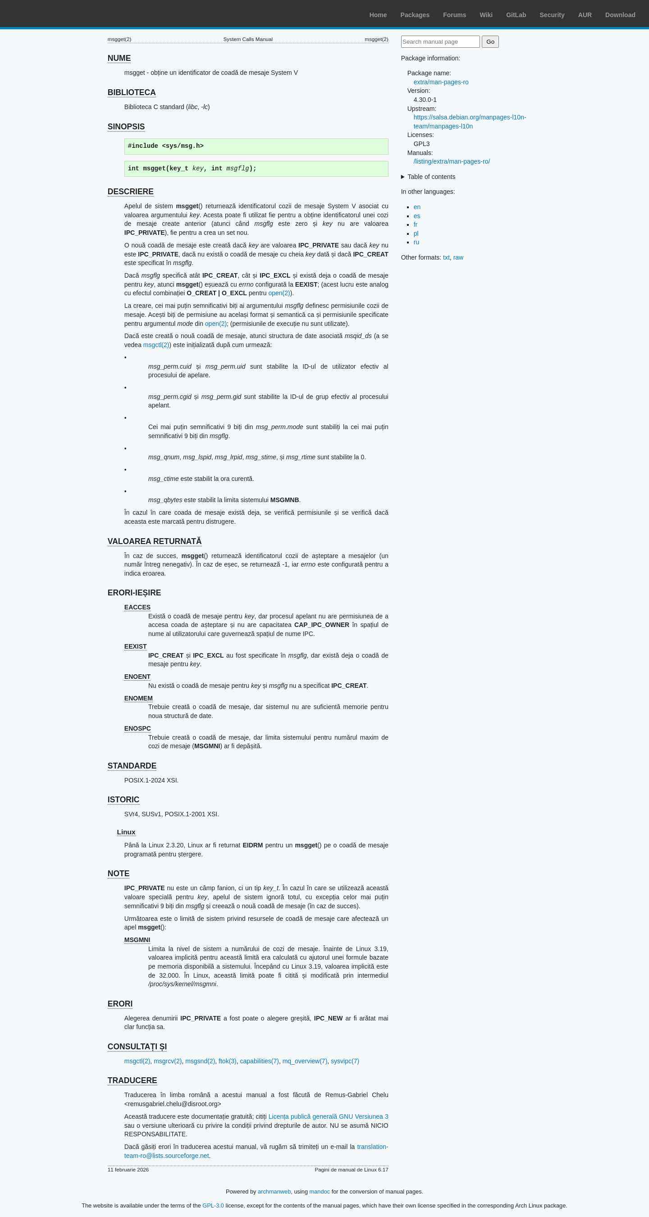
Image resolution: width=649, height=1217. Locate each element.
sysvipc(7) (345, 1061)
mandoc (320, 1191)
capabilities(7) (259, 1061)
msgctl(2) (156, 344)
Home (378, 14)
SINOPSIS (126, 126)
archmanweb (274, 1191)
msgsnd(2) (200, 1061)
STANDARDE (132, 765)
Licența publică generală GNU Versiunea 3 (328, 1116)
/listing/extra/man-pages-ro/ (452, 161)
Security (552, 14)
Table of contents (432, 176)
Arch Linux (49, 14)
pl (416, 233)
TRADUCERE (132, 1080)
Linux (126, 832)
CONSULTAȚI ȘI (137, 1046)
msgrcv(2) (168, 1061)
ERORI (120, 1003)
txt (446, 257)
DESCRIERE (131, 191)
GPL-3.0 (213, 1205)
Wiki (486, 14)
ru (416, 242)
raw (458, 257)
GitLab (516, 14)
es (417, 216)
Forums (454, 14)
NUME (119, 58)
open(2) (279, 293)
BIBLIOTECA (132, 92)
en (417, 206)
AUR (585, 14)
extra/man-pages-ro (441, 82)
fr (416, 224)
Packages (415, 14)
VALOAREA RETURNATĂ (155, 541)
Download (620, 14)
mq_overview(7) (305, 1061)
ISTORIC (124, 799)
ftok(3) (228, 1061)
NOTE (119, 873)
